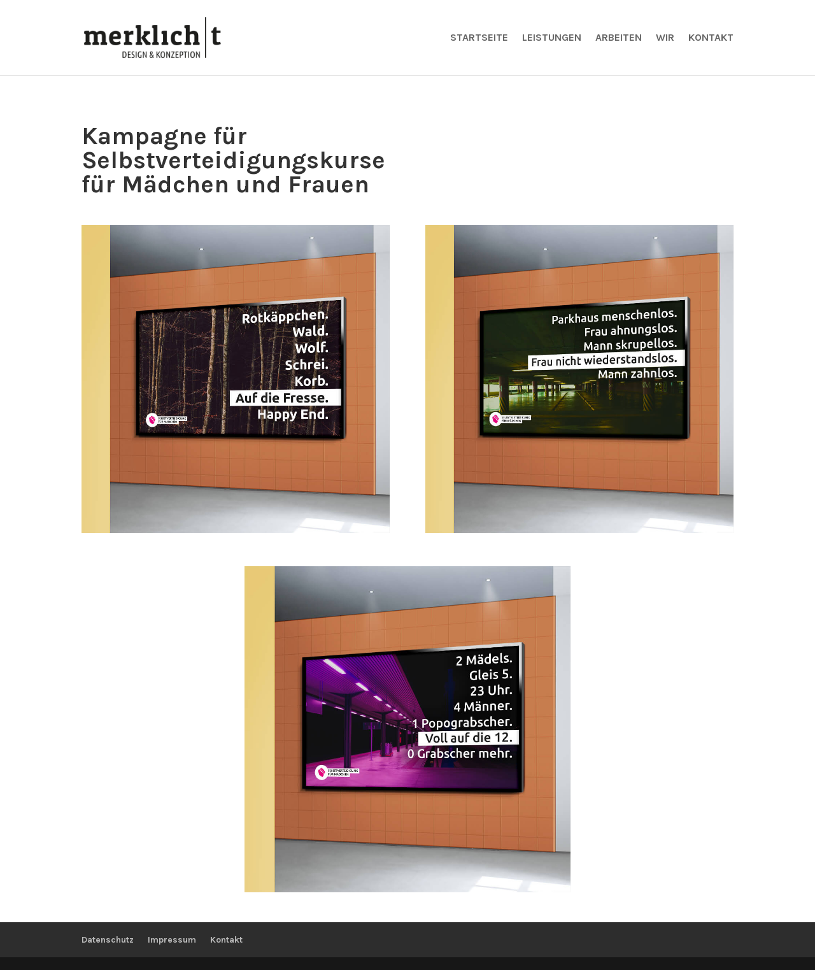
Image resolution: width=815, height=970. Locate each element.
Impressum (172, 939)
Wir (665, 38)
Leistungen (551, 38)
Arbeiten (618, 38)
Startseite (479, 38)
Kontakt (711, 38)
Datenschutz (108, 939)
